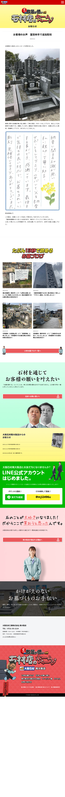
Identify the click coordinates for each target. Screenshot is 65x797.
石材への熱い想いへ (32, 396)
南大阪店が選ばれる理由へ (32, 540)
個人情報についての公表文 (27, 687)
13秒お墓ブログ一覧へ (32, 351)
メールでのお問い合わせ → (9, 636)
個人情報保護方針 (55, 687)
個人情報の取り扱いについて (43, 687)
